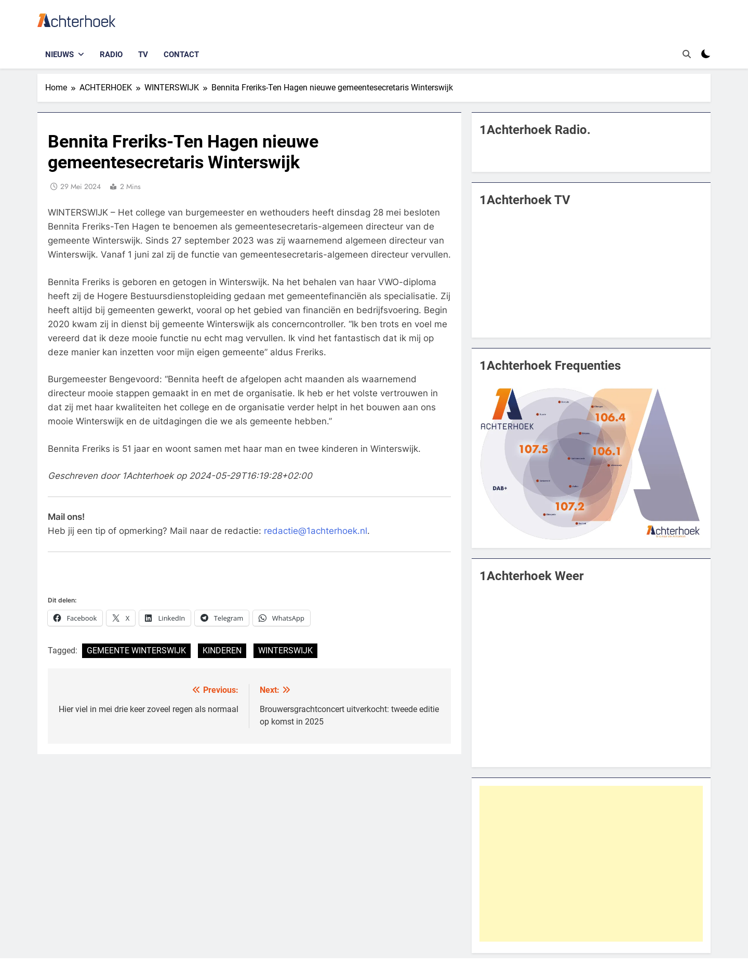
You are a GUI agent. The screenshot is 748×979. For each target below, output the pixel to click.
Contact (181, 54)
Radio (111, 54)
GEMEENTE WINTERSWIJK (136, 650)
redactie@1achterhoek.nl (315, 531)
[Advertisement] (591, 864)
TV (143, 54)
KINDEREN (222, 650)
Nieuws (59, 54)
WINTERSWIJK (285, 650)
